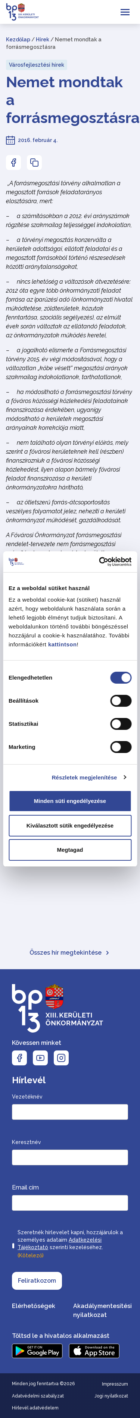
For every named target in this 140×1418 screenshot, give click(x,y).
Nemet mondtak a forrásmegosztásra (70, 99)
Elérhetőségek (33, 1306)
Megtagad (70, 850)
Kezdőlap (18, 39)
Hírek (42, 39)
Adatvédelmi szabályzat (38, 1396)
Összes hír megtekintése (70, 952)
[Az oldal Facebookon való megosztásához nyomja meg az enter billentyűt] (13, 162)
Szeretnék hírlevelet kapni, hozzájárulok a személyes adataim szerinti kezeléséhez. (70, 1244)
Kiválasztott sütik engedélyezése (70, 825)
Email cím (25, 1187)
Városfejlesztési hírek (36, 65)
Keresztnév (26, 1142)
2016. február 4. (37, 140)
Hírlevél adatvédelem (35, 1408)
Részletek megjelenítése (84, 777)
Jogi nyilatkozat (111, 1396)
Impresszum (115, 1384)
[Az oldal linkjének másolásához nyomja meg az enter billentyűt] (34, 162)
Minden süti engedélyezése (70, 801)
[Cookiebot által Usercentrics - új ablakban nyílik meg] (99, 562)
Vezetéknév (27, 1097)
